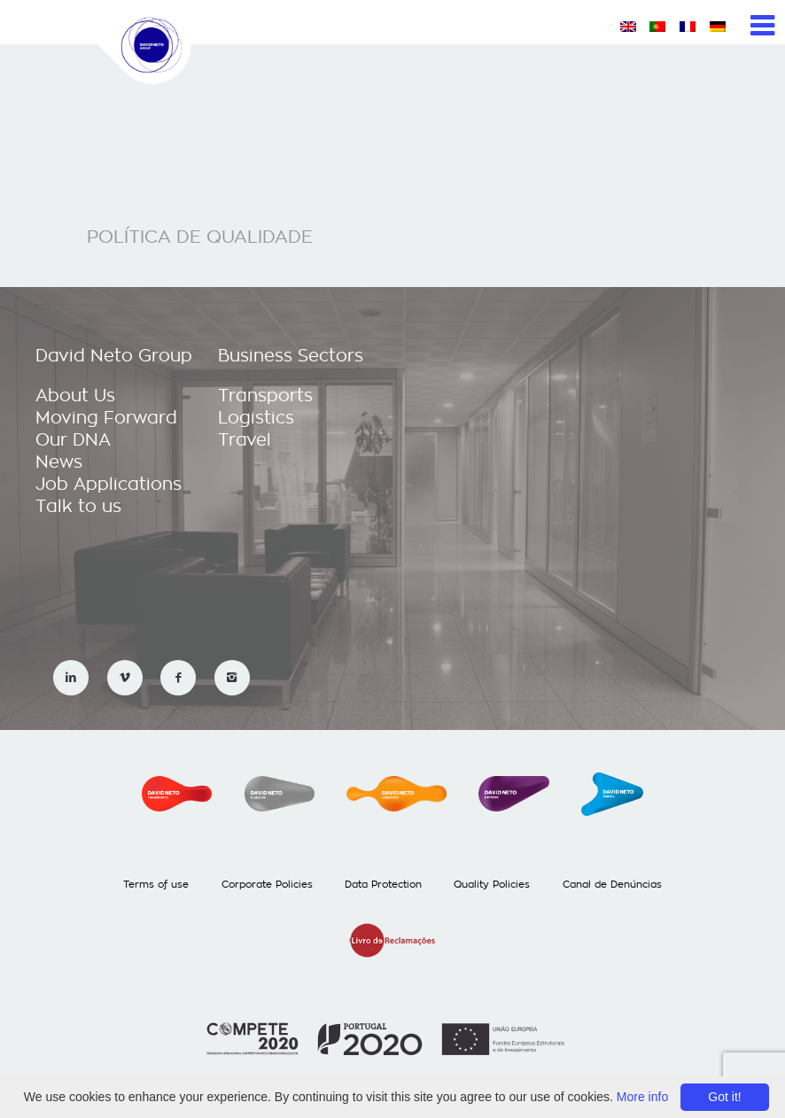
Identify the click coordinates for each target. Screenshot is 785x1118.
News (58, 462)
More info (642, 1097)
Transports (265, 395)
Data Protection (383, 884)
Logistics (256, 418)
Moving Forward (106, 418)
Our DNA (73, 440)
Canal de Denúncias (612, 884)
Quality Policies (492, 884)
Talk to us (78, 506)
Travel (244, 440)
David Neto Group (113, 356)
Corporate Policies (267, 884)
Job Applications (108, 484)
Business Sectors (290, 356)
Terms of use (156, 884)
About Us (75, 395)
